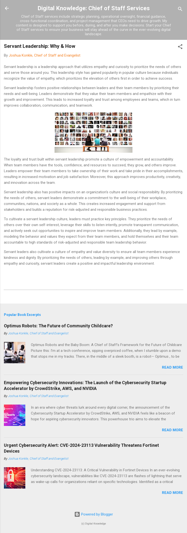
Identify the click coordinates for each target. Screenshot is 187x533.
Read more (172, 367)
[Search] (180, 9)
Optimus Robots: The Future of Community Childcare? (58, 325)
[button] (180, 47)
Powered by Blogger (93, 514)
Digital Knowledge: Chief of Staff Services (93, 8)
